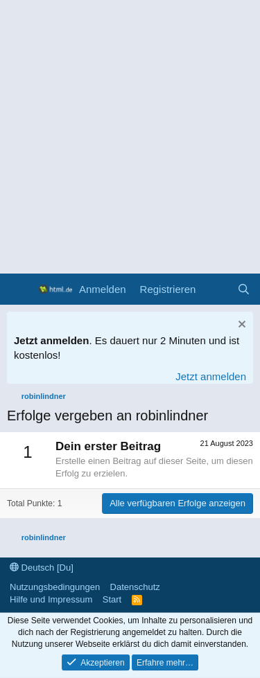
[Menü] (19, 289)
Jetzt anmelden (210, 376)
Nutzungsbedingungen (55, 587)
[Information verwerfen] (240, 326)
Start (112, 599)
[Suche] (243, 289)
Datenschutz (135, 587)
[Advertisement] (130, 137)
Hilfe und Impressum (51, 599)
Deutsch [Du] (41, 567)
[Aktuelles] (215, 289)
